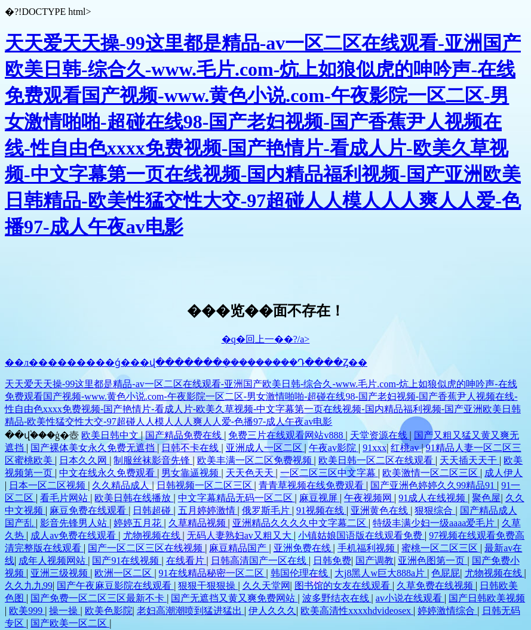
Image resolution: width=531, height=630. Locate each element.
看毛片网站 (65, 498)
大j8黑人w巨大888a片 (380, 573)
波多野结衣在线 (337, 598)
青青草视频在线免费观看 (312, 485)
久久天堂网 (266, 585)
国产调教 (374, 560)
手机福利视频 (367, 548)
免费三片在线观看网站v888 (286, 435)
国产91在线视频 (126, 560)
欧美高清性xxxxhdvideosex (356, 611)
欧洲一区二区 (124, 573)
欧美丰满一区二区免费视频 (255, 460)
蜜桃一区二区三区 (440, 548)
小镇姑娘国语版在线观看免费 (361, 535)
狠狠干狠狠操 (208, 585)
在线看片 (186, 560)
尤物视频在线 (153, 535)
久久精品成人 (122, 485)
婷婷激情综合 (447, 611)
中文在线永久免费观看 (108, 473)
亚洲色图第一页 (432, 560)
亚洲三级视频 (60, 573)
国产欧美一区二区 (69, 623)
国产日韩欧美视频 (487, 598)
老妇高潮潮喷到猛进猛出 (190, 611)
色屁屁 (445, 573)
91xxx (374, 448)
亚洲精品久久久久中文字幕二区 (300, 523)
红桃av (406, 448)
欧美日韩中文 (111, 435)
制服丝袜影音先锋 (152, 460)
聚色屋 (486, 498)
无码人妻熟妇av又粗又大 (240, 535)
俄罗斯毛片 (267, 510)
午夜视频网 (369, 498)
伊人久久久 (272, 611)
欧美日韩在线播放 (133, 498)
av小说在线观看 (410, 598)
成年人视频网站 (53, 560)
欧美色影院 (109, 611)
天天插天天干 (469, 460)
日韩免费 (332, 560)
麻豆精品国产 (239, 548)
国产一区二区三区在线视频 (146, 548)
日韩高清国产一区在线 (260, 560)
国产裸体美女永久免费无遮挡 (93, 448)
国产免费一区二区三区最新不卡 (98, 598)
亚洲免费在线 (303, 548)
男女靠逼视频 (191, 473)
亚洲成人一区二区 (265, 448)
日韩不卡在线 (191, 448)
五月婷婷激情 (208, 510)
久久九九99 (29, 585)
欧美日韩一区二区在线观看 (376, 460)
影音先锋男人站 (74, 523)
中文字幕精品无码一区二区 (236, 498)
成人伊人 (503, 473)
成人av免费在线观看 (74, 535)
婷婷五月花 (138, 523)
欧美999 (27, 611)
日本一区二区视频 (48, 485)
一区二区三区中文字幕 (329, 473)
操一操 (64, 611)
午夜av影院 (333, 448)
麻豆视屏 (319, 498)
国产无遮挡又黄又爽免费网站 (234, 598)
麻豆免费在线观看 (89, 510)
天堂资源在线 (380, 435)
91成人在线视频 (433, 498)
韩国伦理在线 (300, 573)
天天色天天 (251, 473)
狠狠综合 (435, 510)
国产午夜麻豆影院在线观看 (115, 585)
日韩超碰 (153, 510)
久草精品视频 (198, 523)
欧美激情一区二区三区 (431, 473)
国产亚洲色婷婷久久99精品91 (433, 485)
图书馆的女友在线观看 (343, 585)
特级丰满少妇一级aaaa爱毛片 (435, 523)
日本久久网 (84, 460)
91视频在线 (321, 510)
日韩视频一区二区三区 (205, 485)
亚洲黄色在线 (380, 510)
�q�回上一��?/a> (266, 339)
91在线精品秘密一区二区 (212, 573)
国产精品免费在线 (184, 435)
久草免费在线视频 (436, 585)
